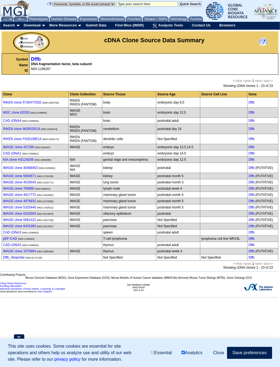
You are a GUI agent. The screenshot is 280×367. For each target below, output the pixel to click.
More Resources (63, 25)
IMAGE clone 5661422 (19, 220)
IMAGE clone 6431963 (19, 226)
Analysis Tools (167, 25)
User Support (44, 291)
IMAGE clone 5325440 (19, 207)
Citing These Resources (13, 283)
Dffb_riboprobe (14, 257)
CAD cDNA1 (12, 153)
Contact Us (201, 25)
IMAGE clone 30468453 (20, 168)
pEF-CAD (10, 239)
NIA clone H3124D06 (18, 160)
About (6, 18)
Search (9, 25)
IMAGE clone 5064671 (19, 176)
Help (15, 18)
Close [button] (218, 353)
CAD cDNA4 (12, 121)
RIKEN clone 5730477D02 (22, 102)
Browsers (227, 25)
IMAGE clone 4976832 (19, 201)
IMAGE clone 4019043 (19, 182)
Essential (161, 353)
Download (31, 25)
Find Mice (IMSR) (129, 25)
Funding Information (11, 286)
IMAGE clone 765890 (18, 188)
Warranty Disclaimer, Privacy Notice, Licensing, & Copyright (32, 288)
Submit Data (96, 25)
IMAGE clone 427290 (18, 147)
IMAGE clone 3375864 (19, 251)
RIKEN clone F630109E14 (22, 139)
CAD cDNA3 (12, 232)
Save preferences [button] (249, 353)
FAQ (24, 18)
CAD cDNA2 (12, 245)
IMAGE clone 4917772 (19, 195)
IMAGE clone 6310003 (19, 214)
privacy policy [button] (67, 359)
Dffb (36, 59)
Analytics (191, 353)
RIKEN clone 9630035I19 (21, 129)
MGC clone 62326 (16, 112)
